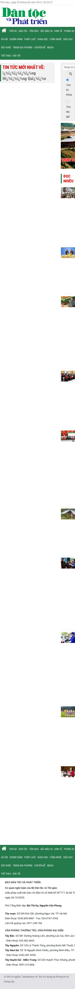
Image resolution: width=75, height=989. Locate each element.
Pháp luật (30, 39)
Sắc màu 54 (46, 31)
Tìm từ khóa (69, 90)
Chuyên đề (39, 47)
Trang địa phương (22, 47)
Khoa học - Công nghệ (49, 39)
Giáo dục (68, 39)
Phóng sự (69, 31)
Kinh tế (58, 31)
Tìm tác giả (68, 111)
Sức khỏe (6, 47)
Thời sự (13, 31)
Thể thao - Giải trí (10, 55)
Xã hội (4, 39)
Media (50, 47)
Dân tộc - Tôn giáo (29, 31)
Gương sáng (16, 39)
